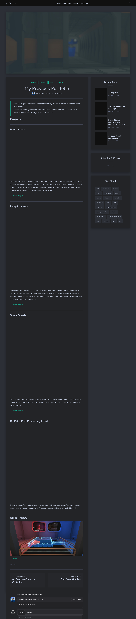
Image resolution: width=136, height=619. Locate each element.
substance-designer (114, 217)
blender (115, 189)
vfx (120, 221)
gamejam (100, 203)
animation (106, 189)
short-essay (100, 217)
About (75, 3)
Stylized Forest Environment (114, 137)
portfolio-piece (111, 207)
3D (98, 189)
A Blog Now (113, 93)
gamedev (43, 82)
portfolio (60, 82)
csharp (117, 193)
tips (98, 221)
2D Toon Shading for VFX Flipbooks (116, 107)
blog (98, 193)
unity (51, 82)
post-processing (102, 212)
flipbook (107, 198)
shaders (33, 82)
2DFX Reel (67, 3)
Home (59, 3)
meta (115, 203)
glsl (108, 203)
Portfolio (84, 3)
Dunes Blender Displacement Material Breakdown (116, 122)
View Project (18, 196)
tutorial (106, 221)
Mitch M (11, 3)
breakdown (107, 193)
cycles (99, 198)
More (15, 558)
